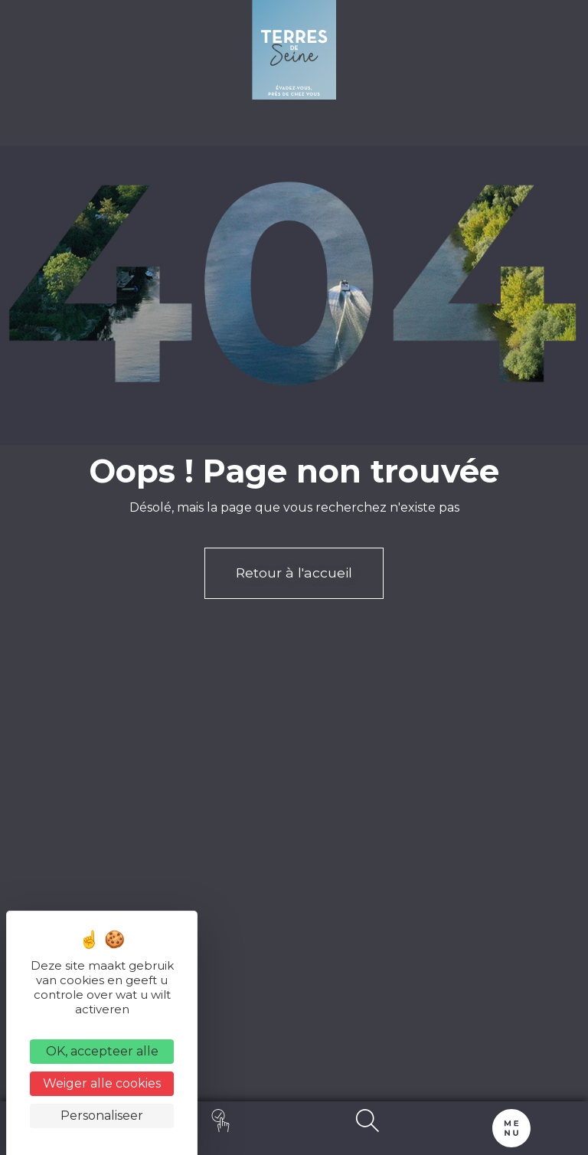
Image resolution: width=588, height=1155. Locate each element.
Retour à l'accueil (294, 572)
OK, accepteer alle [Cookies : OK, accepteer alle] (102, 1051)
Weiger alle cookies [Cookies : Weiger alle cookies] (102, 1083)
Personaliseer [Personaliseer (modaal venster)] (101, 1115)
